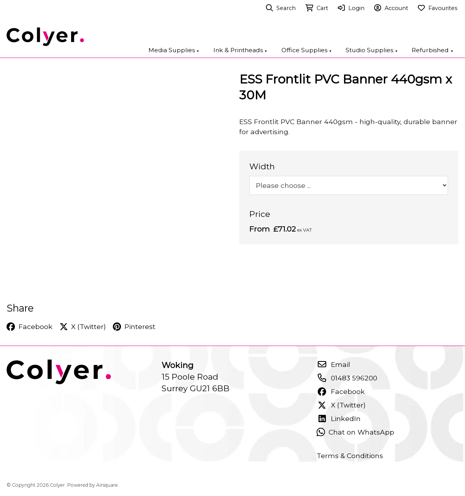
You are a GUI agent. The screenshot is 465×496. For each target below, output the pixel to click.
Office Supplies (306, 50)
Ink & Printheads (240, 50)
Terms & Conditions (350, 456)
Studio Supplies (372, 50)
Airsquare (107, 485)
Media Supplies (173, 50)
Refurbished (432, 50)
